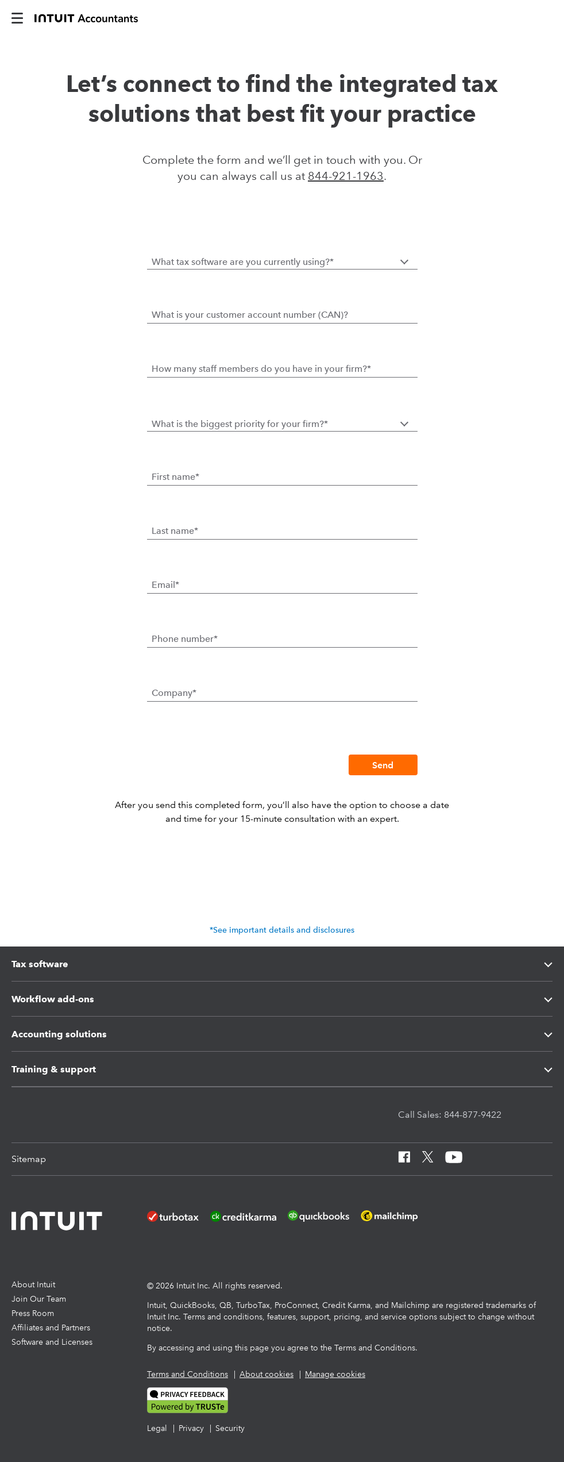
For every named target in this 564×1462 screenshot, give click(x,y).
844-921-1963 (346, 176)
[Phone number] (282, 638)
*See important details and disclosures (282, 930)
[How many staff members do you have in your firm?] (282, 368)
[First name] (282, 476)
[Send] (383, 765)
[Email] (282, 584)
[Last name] (282, 530)
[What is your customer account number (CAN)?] (282, 314)
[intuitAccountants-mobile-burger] (17, 17)
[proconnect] (86, 17)
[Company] (282, 692)
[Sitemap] (28, 1159)
